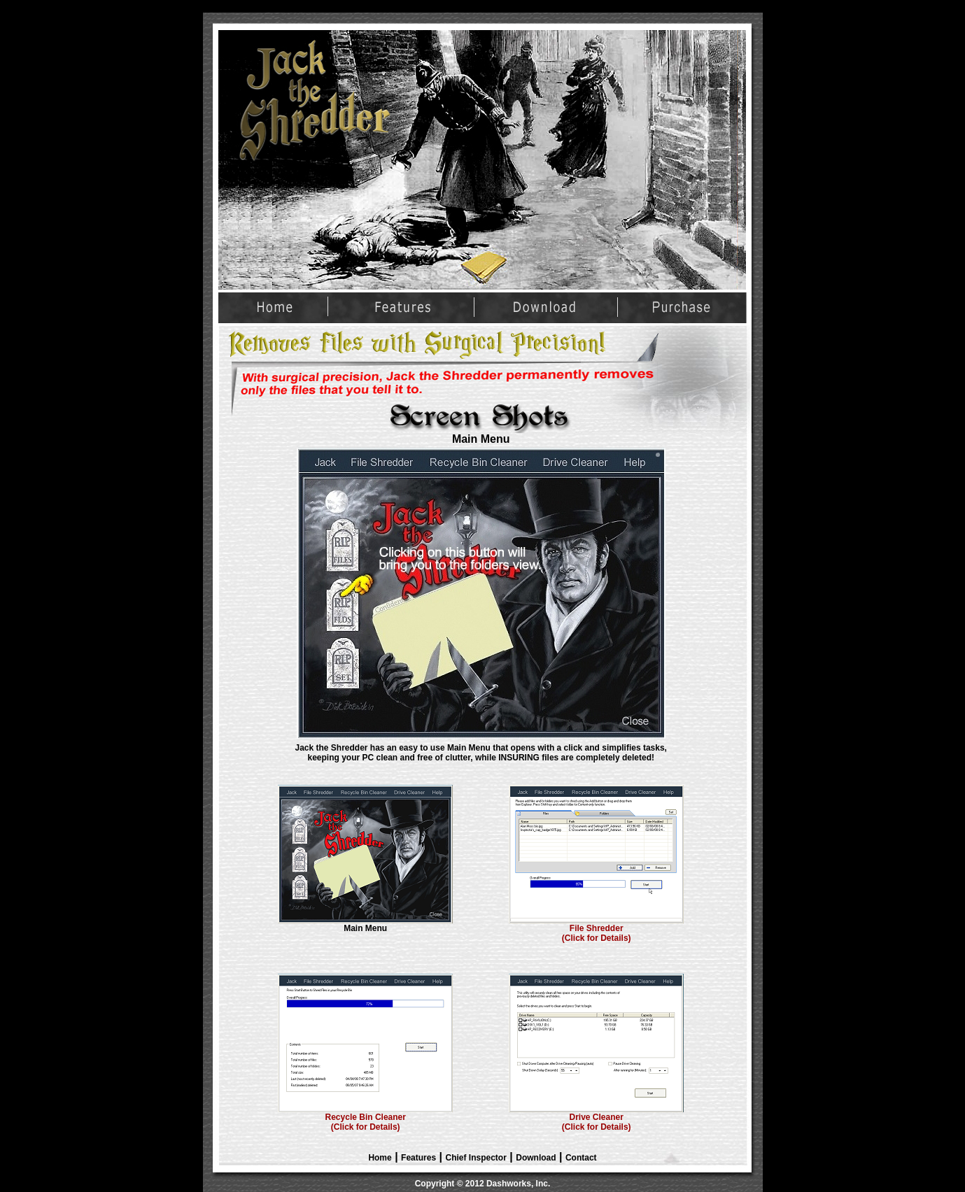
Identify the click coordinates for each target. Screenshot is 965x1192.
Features (418, 1158)
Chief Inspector (476, 1158)
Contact (581, 1158)
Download (536, 1158)
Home (379, 1158)
